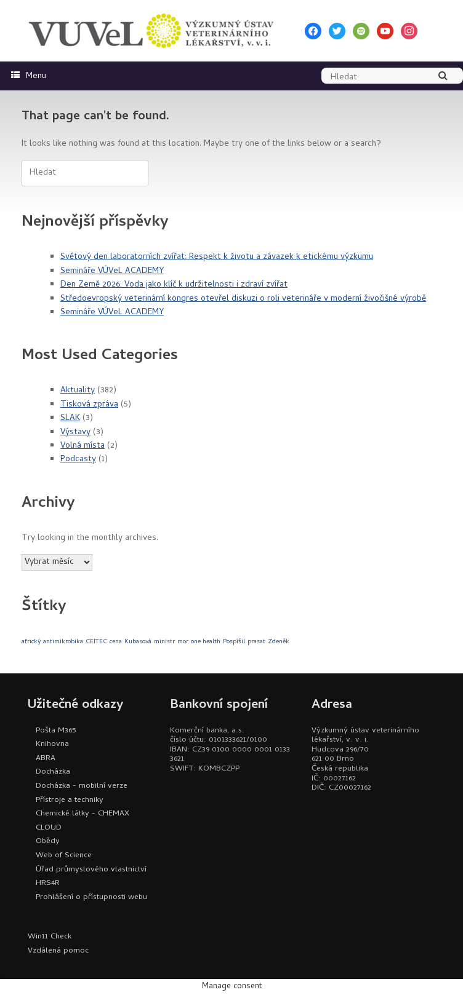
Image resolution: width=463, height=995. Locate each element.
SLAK (70, 418)
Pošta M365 (56, 730)
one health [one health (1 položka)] (205, 642)
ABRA (45, 758)
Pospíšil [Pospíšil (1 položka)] (234, 642)
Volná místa (82, 446)
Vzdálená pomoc (58, 951)
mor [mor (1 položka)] (182, 642)
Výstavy (75, 433)
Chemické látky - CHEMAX (82, 813)
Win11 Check (49, 936)
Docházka (53, 772)
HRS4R (48, 883)
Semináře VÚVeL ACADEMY (112, 271)
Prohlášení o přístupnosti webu (91, 897)
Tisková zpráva (89, 405)
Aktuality (77, 391)
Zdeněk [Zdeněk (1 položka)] (278, 642)
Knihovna (52, 744)
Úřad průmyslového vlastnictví (91, 869)
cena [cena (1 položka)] (116, 642)
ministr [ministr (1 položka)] (164, 642)
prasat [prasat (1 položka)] (256, 642)
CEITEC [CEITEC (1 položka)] (96, 642)
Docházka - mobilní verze (81, 786)
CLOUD (49, 828)
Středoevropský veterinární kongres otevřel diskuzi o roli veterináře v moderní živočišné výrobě (243, 299)
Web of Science (64, 855)
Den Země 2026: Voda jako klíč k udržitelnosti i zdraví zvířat (174, 285)
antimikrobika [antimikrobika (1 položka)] (63, 642)
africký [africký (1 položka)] (31, 642)
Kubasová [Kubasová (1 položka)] (137, 642)
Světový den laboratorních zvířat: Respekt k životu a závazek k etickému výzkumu (216, 257)
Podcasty (78, 460)
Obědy (48, 841)
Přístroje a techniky (69, 800)
